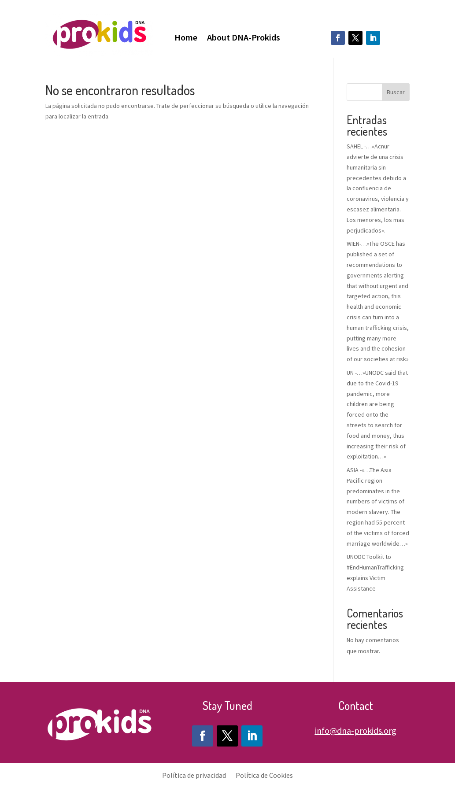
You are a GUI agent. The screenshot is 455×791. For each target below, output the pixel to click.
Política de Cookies (264, 774)
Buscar (396, 92)
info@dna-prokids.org (355, 730)
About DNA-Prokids (243, 38)
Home (185, 38)
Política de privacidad (194, 774)
